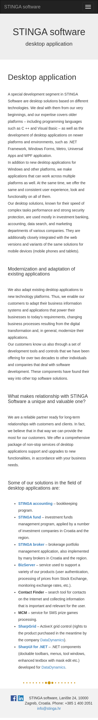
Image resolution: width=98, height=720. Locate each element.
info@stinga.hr (49, 708)
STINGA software (22, 6)
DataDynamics (52, 640)
